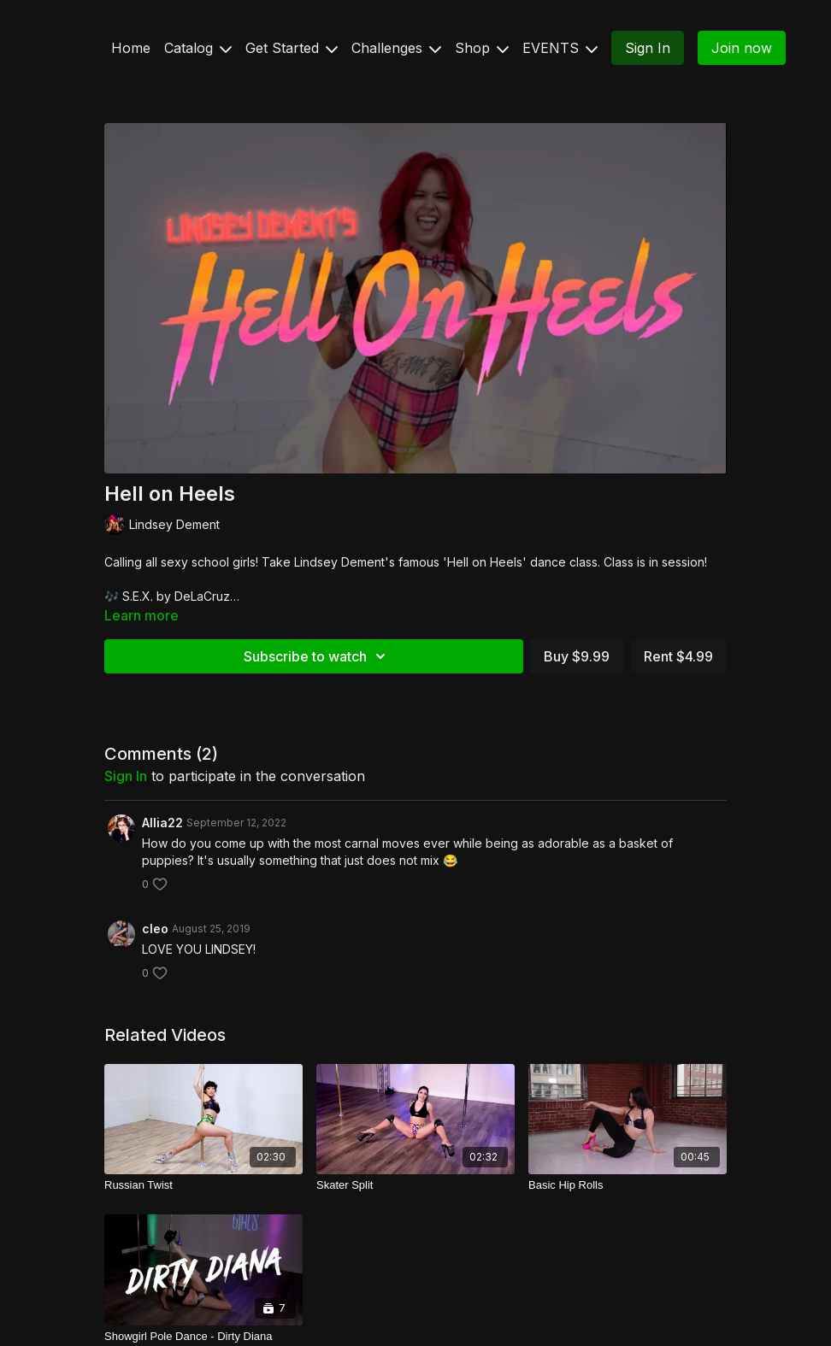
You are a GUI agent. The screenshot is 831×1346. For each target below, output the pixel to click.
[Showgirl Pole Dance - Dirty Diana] (203, 1336)
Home (130, 47)
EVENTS (560, 47)
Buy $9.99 (577, 656)
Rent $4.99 (678, 656)
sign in (125, 776)
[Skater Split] (415, 1185)
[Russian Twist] (203, 1185)
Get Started (291, 47)
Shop (482, 47)
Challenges (396, 47)
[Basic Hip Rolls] (627, 1185)
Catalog (198, 47)
